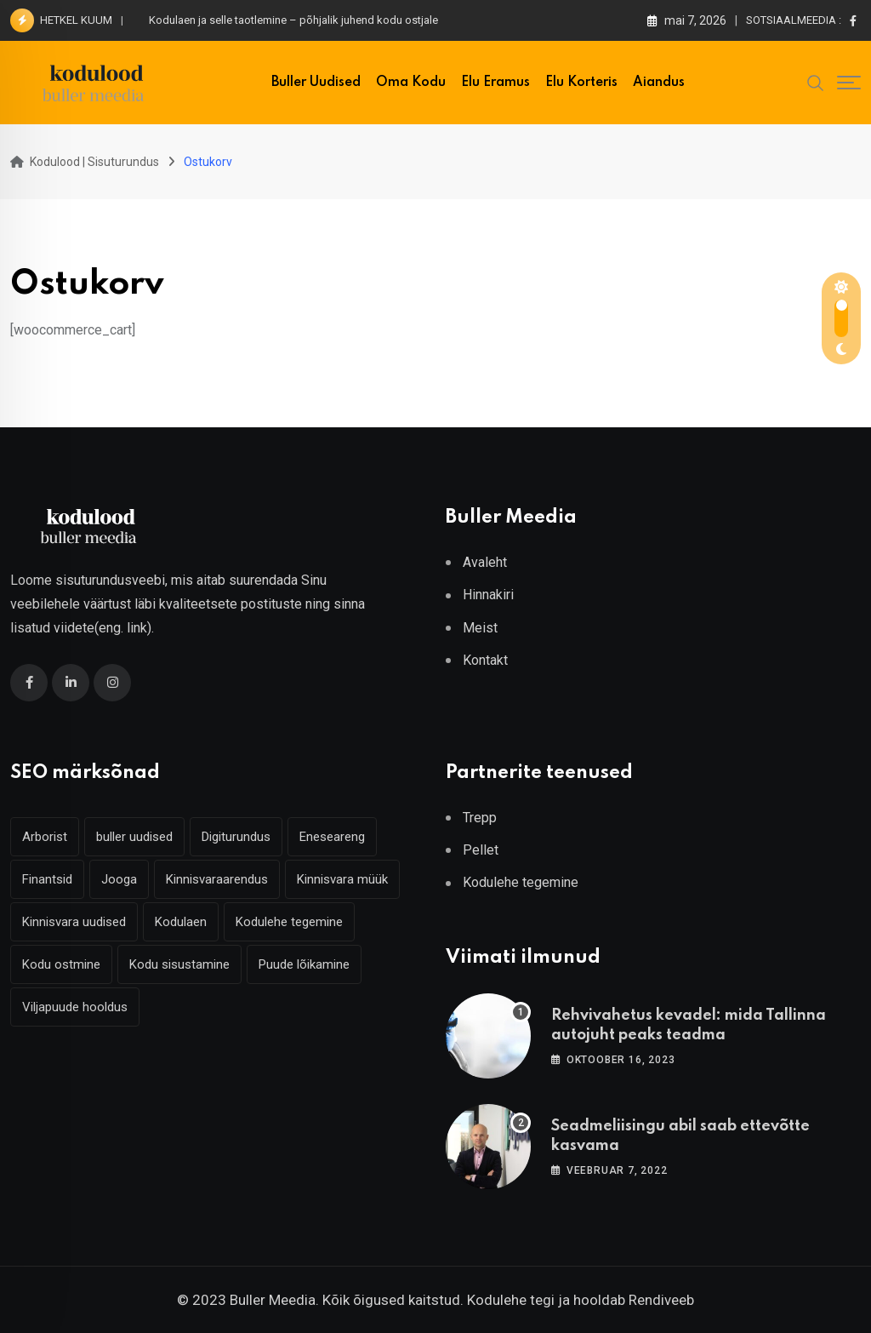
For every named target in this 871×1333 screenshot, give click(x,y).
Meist (480, 628)
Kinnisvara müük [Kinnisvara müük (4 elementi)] (342, 879)
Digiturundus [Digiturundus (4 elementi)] (236, 836)
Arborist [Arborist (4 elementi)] (44, 836)
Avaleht (485, 562)
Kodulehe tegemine (520, 882)
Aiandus (659, 82)
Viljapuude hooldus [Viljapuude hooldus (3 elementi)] (75, 1007)
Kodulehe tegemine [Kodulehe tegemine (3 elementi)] (289, 922)
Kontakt (485, 660)
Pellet (480, 850)
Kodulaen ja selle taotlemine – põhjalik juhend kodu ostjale (293, 20)
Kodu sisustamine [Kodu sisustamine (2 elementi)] (179, 964)
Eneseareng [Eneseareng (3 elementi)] (332, 836)
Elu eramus (495, 82)
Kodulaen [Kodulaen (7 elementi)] (181, 922)
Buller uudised (316, 82)
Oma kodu (411, 82)
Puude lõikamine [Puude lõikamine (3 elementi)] (304, 964)
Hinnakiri (488, 594)
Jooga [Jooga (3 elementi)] (119, 879)
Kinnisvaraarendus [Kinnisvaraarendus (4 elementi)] (217, 879)
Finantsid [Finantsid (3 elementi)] (47, 879)
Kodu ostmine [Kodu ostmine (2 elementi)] (61, 964)
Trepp (480, 818)
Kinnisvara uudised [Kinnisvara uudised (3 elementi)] (74, 922)
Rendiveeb (661, 1299)
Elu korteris (581, 82)
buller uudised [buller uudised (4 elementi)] (134, 836)
